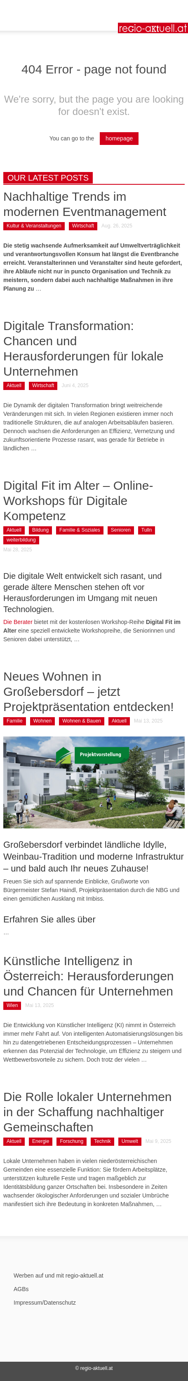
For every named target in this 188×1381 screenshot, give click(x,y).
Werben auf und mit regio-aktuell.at (58, 1275)
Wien (12, 1005)
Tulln (146, 530)
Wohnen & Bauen (81, 721)
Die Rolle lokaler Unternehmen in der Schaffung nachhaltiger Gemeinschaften (87, 1112)
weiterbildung (21, 540)
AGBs (21, 1289)
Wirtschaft (83, 226)
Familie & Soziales (79, 530)
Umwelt (130, 1141)
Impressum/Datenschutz (45, 1302)
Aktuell (14, 385)
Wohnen (42, 721)
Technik (102, 1141)
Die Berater (18, 622)
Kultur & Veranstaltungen (34, 226)
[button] (31, 10)
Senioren (121, 530)
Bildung (40, 530)
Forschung (71, 1141)
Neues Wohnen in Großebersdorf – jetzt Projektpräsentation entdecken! (88, 691)
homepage (119, 138)
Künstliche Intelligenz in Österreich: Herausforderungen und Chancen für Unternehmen (88, 976)
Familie (15, 721)
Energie (40, 1141)
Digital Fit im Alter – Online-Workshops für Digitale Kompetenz (78, 501)
